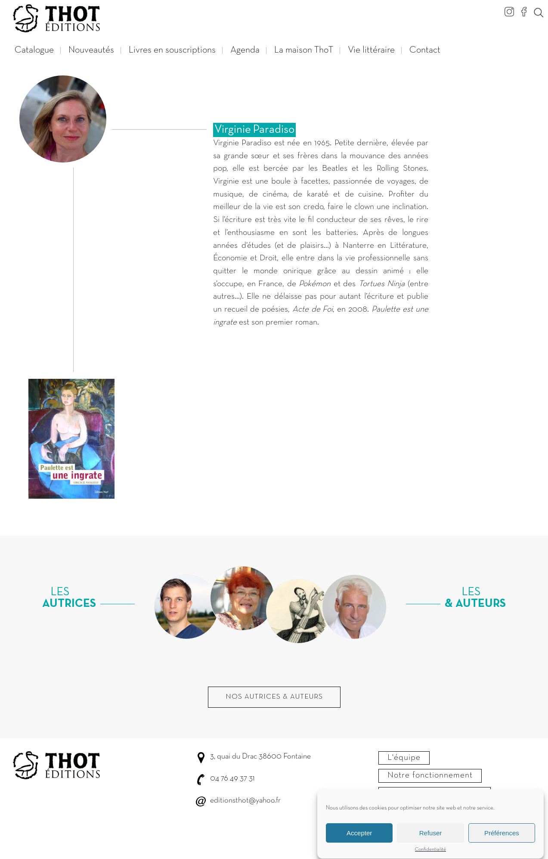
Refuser (430, 837)
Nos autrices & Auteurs (274, 697)
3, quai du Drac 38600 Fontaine (260, 756)
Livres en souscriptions (172, 50)
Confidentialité (430, 854)
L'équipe (404, 758)
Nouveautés (91, 50)
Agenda (245, 50)
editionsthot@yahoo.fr (245, 800)
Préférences (501, 837)
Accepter (359, 837)
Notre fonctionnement (430, 775)
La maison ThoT (303, 50)
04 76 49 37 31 (232, 778)
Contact (424, 50)
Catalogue (34, 50)
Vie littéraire (371, 50)
